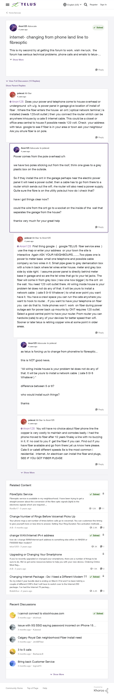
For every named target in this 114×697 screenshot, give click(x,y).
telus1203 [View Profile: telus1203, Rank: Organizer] (14, 546)
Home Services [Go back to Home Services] (13, 13)
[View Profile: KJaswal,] (13, 627)
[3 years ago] (25, 546)
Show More (17, 59)
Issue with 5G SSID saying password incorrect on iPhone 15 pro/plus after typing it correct (55, 625)
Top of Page (32, 688)
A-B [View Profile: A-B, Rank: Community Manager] (11, 527)
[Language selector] (72, 5)
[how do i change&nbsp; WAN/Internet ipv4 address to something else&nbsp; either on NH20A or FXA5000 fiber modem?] (48, 541)
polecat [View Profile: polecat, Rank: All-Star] (20, 93)
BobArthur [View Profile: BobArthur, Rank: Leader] (14, 591)
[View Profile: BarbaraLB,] (13, 652)
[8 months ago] (21, 527)
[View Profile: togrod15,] (13, 664)
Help (45, 688)
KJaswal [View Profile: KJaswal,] (37, 629)
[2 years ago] (26, 590)
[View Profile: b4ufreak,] (13, 615)
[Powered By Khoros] (101, 689)
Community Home (14, 688)
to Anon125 (45, 238)
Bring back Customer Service (36, 661)
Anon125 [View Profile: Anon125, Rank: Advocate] (23, 26)
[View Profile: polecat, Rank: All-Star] (13, 95)
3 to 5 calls (24, 649)
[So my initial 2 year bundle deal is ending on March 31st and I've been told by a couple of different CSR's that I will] (48, 584)
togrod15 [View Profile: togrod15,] (37, 666)
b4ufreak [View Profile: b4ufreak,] (37, 617)
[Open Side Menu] (7, 4)
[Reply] (99, 70)
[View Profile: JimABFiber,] (13, 639)
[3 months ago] (24, 617)
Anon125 (18, 101)
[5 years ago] (25, 508)
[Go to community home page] (24, 4)
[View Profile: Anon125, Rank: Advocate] (13, 27)
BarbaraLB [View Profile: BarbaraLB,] (38, 653)
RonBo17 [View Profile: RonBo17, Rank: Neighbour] (14, 508)
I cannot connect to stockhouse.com (41, 613)
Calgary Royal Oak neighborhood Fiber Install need (50, 637)
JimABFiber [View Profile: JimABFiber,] (38, 641)
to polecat (44, 148)
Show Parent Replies (16, 85)
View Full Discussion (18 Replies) (23, 81)
